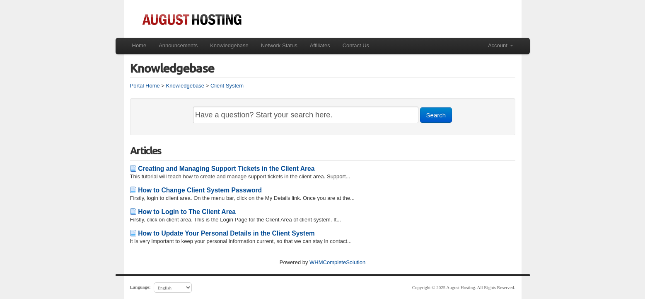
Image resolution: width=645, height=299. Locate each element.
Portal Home (145, 86)
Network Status (279, 45)
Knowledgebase (229, 45)
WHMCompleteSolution (337, 262)
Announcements (178, 45)
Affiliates (320, 45)
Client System (227, 86)
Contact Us (356, 45)
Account (500, 45)
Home (139, 45)
